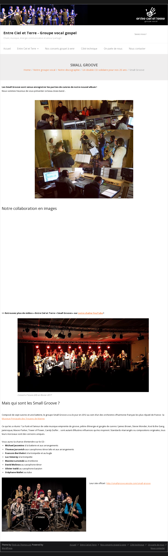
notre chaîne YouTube (90, 313)
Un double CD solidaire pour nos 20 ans (104, 69)
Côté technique (137, 544)
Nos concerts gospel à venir (113, 544)
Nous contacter (158, 548)
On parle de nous (156, 544)
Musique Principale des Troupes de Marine (23, 418)
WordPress (7, 548)
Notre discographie (69, 69)
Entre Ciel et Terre (88, 544)
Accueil (73, 544)
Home (27, 69)
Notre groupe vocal (44, 69)
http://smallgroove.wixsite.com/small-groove (128, 483)
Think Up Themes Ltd (21, 544)
